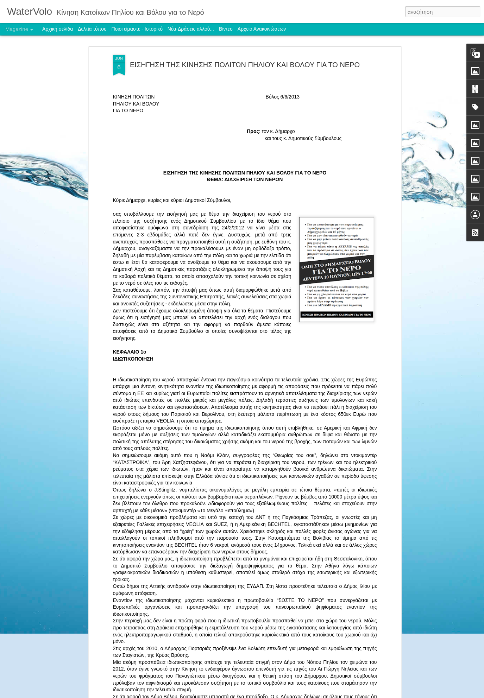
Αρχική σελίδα (57, 29)
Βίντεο (226, 29)
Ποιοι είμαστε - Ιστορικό (137, 29)
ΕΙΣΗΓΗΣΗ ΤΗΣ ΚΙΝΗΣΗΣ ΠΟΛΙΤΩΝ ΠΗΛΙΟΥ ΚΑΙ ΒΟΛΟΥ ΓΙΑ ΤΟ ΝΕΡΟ (245, 65)
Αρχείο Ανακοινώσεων (262, 29)
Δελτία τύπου (92, 29)
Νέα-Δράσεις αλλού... (191, 29)
